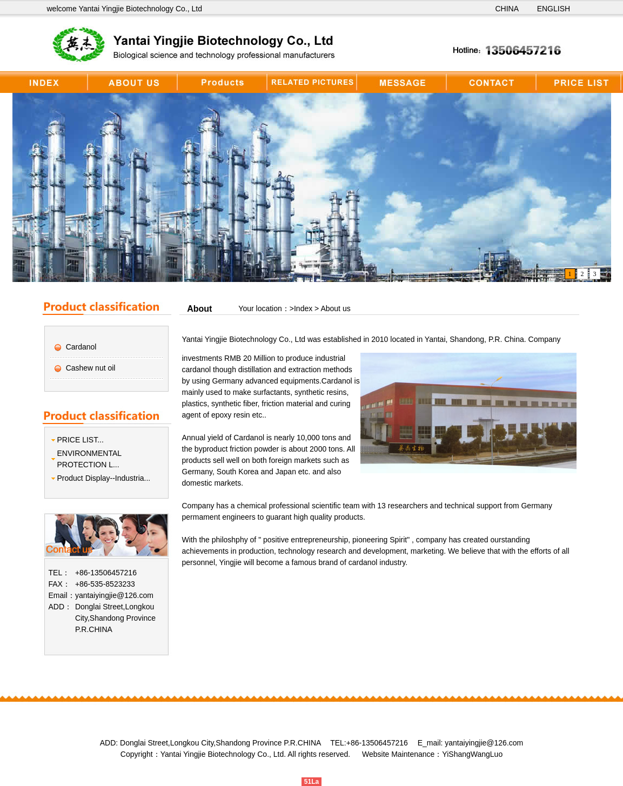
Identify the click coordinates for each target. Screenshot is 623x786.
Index (304, 308)
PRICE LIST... (80, 439)
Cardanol (81, 346)
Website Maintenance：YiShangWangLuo (432, 754)
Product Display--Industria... (104, 478)
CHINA (507, 8)
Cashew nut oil (91, 368)
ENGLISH (553, 8)
